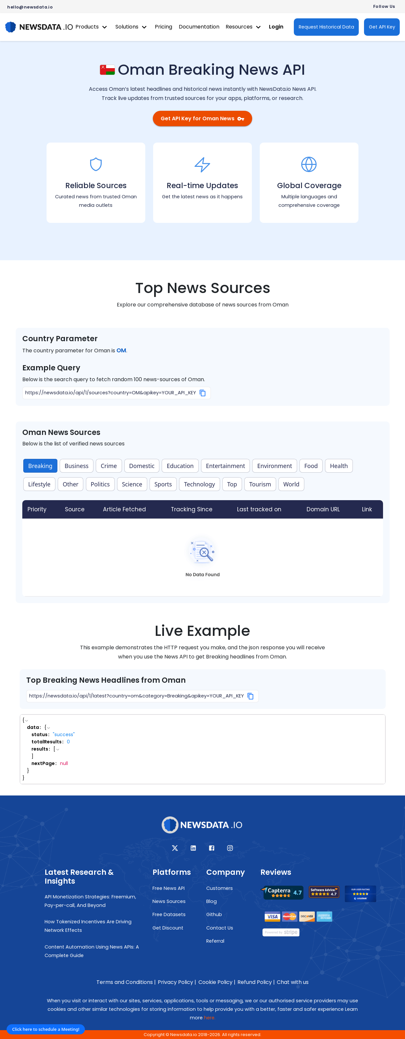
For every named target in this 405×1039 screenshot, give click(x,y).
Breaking (40, 466)
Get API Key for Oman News (202, 118)
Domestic (142, 466)
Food (311, 466)
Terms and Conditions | (126, 982)
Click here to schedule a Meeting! (45, 1029)
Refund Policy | (256, 982)
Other (70, 484)
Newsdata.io (183, 1034)
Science (132, 484)
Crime (109, 466)
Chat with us (293, 982)
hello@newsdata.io (30, 7)
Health (339, 466)
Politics (100, 484)
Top (232, 484)
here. (209, 1017)
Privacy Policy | (177, 982)
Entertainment (225, 466)
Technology (199, 484)
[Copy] (203, 393)
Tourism (260, 484)
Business (77, 466)
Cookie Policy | (216, 982)
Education (180, 466)
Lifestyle (39, 484)
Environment (274, 466)
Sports (163, 484)
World (291, 484)
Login (276, 26)
